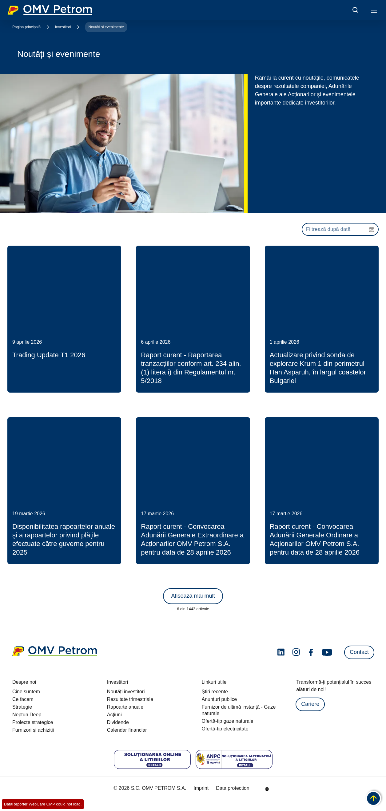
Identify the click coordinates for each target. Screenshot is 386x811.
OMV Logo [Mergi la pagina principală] (49, 10)
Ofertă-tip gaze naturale (227, 721)
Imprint (201, 788)
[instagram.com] (296, 652)
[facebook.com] (311, 652)
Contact (359, 652)
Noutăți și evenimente (106, 27)
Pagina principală (26, 27)
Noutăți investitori (126, 691)
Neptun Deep (26, 714)
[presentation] (340, 229)
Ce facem (22, 699)
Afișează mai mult (193, 596)
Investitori (63, 27)
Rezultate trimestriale (130, 699)
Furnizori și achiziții (33, 730)
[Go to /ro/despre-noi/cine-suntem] (267, 789)
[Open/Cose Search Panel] (355, 9)
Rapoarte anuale (125, 707)
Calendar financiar (127, 730)
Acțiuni (114, 714)
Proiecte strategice (32, 722)
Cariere (310, 704)
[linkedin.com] (281, 652)
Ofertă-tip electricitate (225, 728)
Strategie (22, 707)
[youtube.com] (327, 652)
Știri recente (215, 691)
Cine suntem (26, 691)
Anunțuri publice (219, 699)
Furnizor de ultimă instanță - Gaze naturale (239, 710)
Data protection (232, 788)
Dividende (118, 722)
